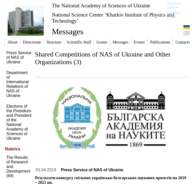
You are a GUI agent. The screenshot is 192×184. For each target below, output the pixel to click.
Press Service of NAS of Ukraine (18, 57)
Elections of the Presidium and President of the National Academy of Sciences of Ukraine (18, 122)
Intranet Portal (173, 15)
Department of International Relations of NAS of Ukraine (17, 84)
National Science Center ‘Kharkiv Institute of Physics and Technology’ (113, 18)
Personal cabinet (174, 5)
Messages (67, 31)
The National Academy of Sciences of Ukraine (101, 5)
